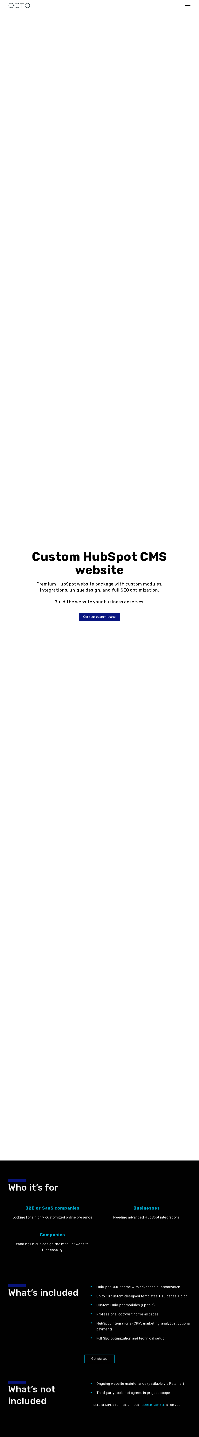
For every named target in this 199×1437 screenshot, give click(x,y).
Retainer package (153, 1413)
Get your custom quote (99, 617)
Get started (99, 1367)
